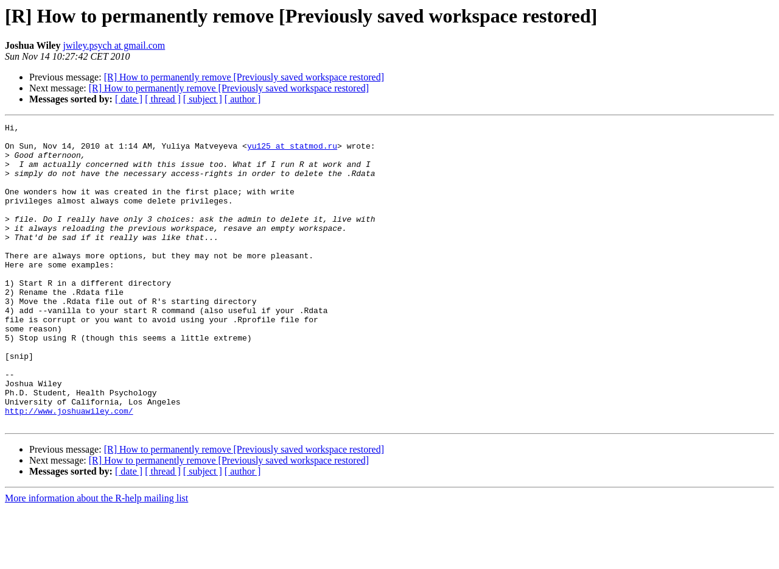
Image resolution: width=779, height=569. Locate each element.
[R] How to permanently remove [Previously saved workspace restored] (244, 77)
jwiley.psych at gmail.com (114, 45)
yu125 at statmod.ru (292, 151)
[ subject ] (202, 99)
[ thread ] (163, 99)
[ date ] (128, 99)
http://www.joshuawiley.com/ (69, 469)
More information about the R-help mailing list (96, 558)
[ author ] (243, 99)
